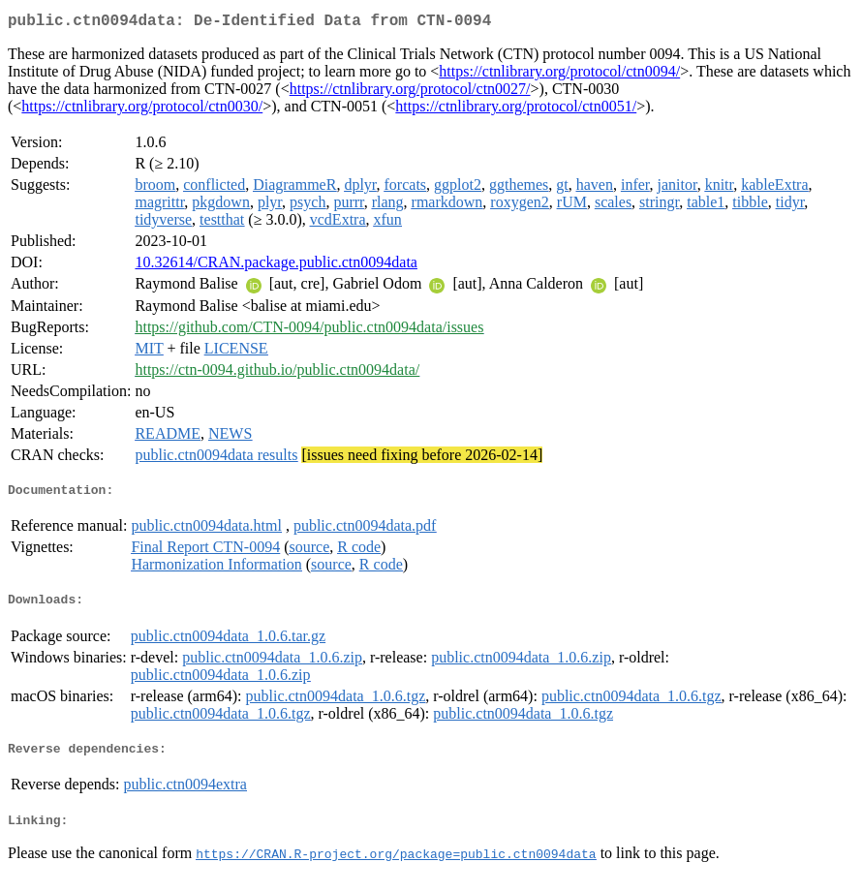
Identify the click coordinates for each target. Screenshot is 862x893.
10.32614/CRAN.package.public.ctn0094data (276, 266)
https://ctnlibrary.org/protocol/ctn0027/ (410, 92)
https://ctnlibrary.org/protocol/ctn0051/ (515, 110)
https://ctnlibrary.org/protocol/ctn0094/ (559, 75)
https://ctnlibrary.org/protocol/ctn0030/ (141, 110)
